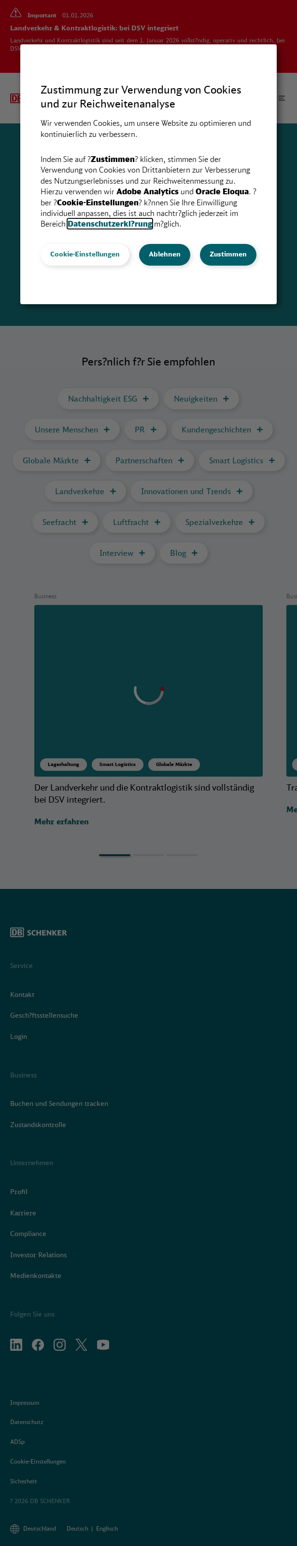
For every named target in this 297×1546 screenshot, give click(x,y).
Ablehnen (165, 254)
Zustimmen (228, 254)
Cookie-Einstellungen (85, 254)
